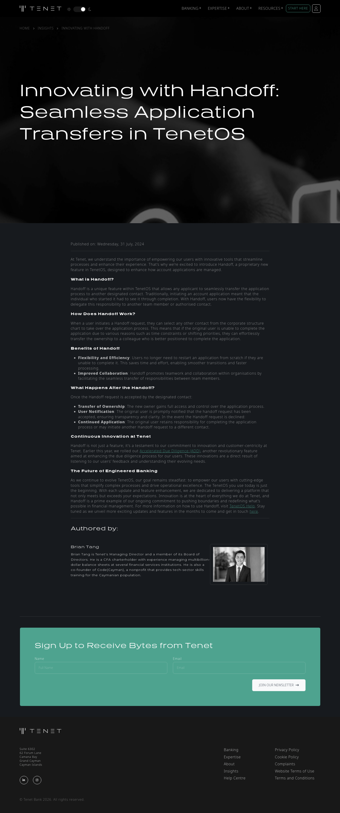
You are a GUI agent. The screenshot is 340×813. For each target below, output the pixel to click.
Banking (189, 8)
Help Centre (235, 778)
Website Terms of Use (294, 771)
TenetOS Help (242, 506)
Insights (46, 28)
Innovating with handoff (86, 28)
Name (46, 659)
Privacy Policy (287, 749)
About (242, 8)
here (253, 511)
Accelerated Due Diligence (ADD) (170, 450)
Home (25, 28)
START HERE (298, 8)
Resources (269, 8)
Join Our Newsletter (272, 684)
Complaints (285, 763)
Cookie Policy (287, 756)
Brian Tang (85, 546)
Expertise (217, 8)
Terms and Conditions (295, 778)
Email (177, 659)
